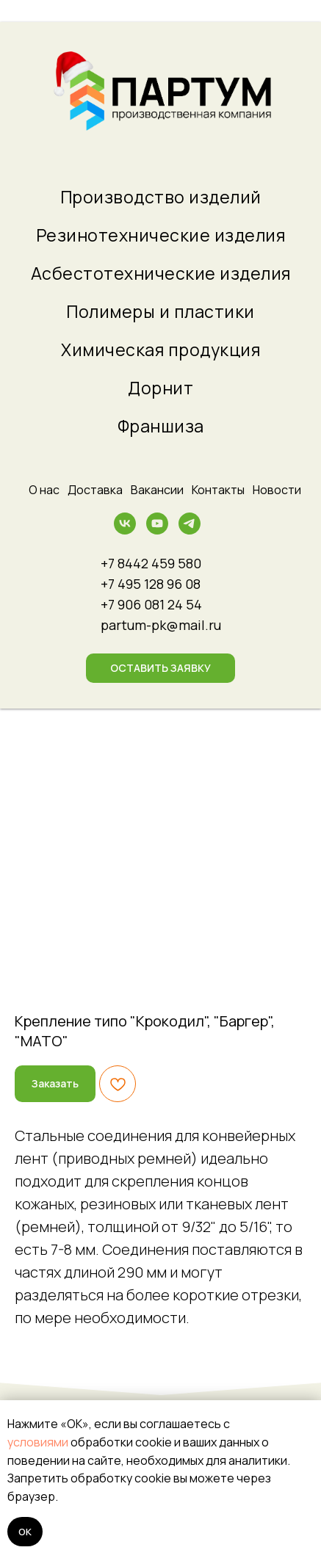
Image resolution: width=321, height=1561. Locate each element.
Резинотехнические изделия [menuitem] (161, 235)
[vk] (125, 530)
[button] (160, 668)
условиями (37, 1442)
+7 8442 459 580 (151, 563)
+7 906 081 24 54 (151, 604)
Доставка (95, 490)
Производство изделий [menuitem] (161, 197)
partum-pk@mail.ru (161, 625)
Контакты (218, 490)
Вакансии (157, 490)
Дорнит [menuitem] (160, 387)
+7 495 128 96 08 (151, 584)
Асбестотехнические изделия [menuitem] (161, 273)
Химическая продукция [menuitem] (160, 349)
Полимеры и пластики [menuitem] (160, 311)
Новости (277, 490)
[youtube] (157, 530)
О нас (44, 490)
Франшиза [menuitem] (161, 426)
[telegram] (189, 530)
